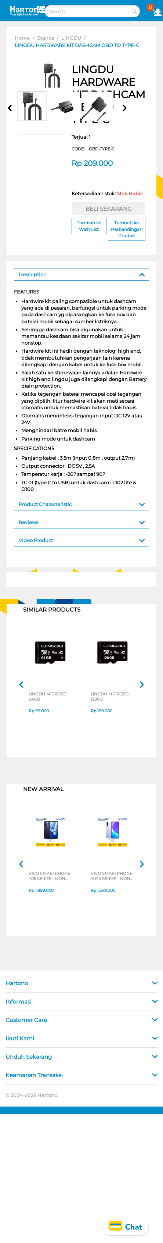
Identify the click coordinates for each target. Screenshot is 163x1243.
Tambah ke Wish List (89, 226)
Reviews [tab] (82, 521)
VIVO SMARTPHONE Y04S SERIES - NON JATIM (111, 876)
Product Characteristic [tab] (82, 503)
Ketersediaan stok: (107, 193)
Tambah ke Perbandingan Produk (126, 229)
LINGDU (71, 38)
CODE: (93, 149)
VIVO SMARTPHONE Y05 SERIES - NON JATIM (49, 876)
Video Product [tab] (82, 539)
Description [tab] (82, 273)
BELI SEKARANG (109, 208)
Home (22, 38)
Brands (45, 38)
